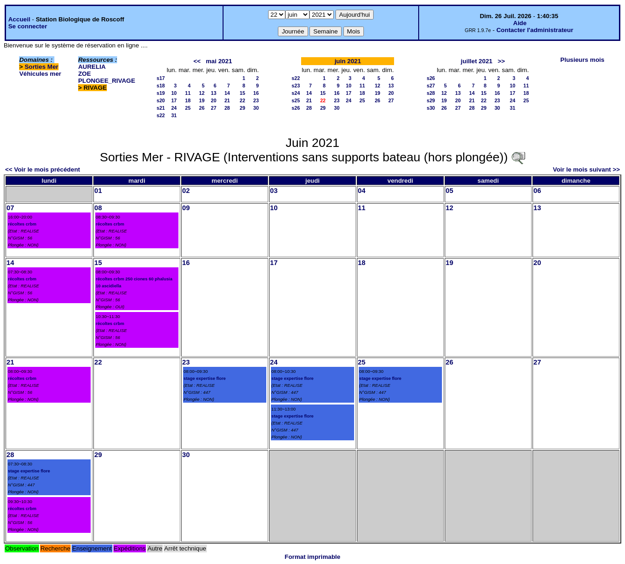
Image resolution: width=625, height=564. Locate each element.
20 (214, 100)
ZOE (84, 73)
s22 (161, 115)
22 (242, 100)
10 (174, 93)
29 (242, 108)
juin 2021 (348, 61)
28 (227, 108)
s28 (431, 93)
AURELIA (91, 66)
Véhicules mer (40, 73)
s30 (431, 108)
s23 (296, 85)
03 (273, 190)
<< (197, 61)
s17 (161, 78)
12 (201, 93)
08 (98, 208)
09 (186, 208)
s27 (431, 85)
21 (227, 100)
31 (174, 115)
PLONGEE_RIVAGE (106, 80)
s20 (161, 100)
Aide (519, 23)
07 (10, 208)
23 (256, 100)
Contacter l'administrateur (534, 30)
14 (227, 93)
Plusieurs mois (582, 59)
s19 (161, 93)
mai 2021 (219, 61)
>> (501, 61)
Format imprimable (313, 556)
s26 (296, 108)
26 (201, 108)
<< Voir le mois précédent (42, 169)
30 (256, 108)
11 (188, 93)
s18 (161, 85)
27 (214, 108)
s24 (296, 93)
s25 (296, 100)
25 (188, 108)
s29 (431, 100)
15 (242, 93)
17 (174, 100)
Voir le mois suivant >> (586, 169)
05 (449, 190)
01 (98, 190)
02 (186, 190)
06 (537, 190)
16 (256, 93)
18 (188, 100)
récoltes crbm (22, 224)
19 (201, 100)
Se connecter (27, 26)
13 (214, 93)
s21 (161, 108)
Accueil (19, 19)
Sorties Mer (42, 66)
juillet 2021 (477, 61)
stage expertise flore (205, 378)
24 (174, 108)
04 (361, 190)
